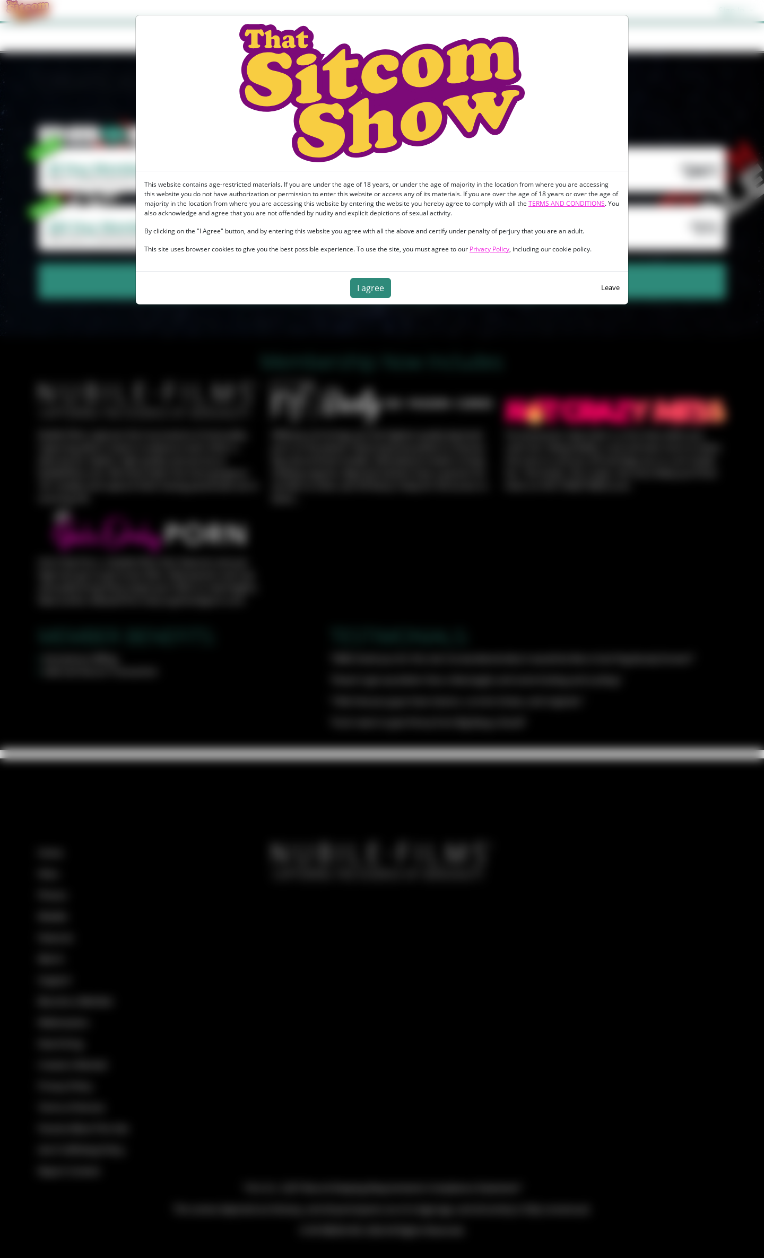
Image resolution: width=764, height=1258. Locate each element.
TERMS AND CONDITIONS (566, 203)
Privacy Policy (489, 249)
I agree (370, 288)
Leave (610, 287)
